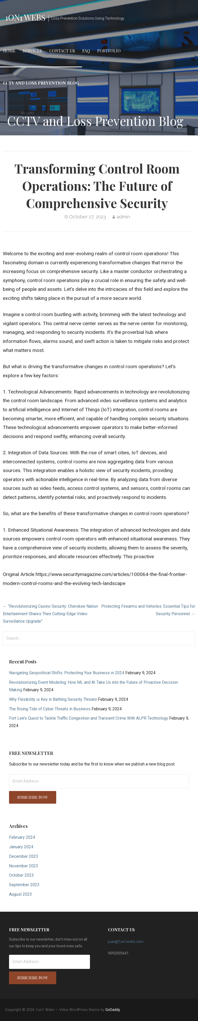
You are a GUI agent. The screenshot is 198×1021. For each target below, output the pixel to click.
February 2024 (22, 837)
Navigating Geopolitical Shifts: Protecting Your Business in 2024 (66, 672)
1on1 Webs (25, 17)
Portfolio (109, 50)
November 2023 (23, 865)
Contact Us (62, 50)
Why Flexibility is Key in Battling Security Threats (53, 699)
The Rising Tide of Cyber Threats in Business (49, 708)
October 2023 (21, 875)
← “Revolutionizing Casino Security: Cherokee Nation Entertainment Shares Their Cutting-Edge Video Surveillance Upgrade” (50, 614)
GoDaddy (112, 1010)
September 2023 (24, 884)
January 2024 (21, 846)
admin (123, 216)
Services (32, 50)
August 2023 (20, 894)
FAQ (86, 50)
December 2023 (23, 856)
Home (9, 50)
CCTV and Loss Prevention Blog (41, 83)
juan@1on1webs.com (125, 942)
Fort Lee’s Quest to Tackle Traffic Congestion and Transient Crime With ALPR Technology (88, 718)
